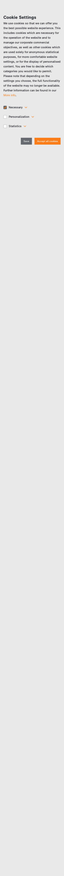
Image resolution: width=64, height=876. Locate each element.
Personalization (19, 116)
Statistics (15, 126)
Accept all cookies (47, 141)
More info (9, 95)
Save (26, 141)
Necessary (16, 107)
